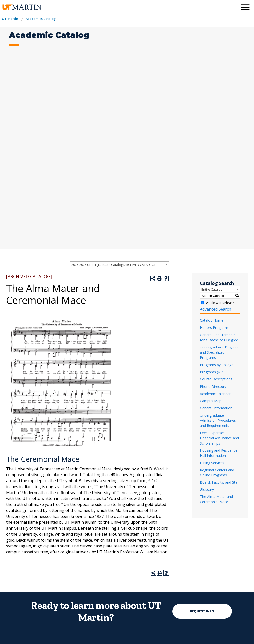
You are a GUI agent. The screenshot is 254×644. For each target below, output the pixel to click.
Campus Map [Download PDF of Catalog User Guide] (210, 400)
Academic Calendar (215, 393)
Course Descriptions (216, 379)
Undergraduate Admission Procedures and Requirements (218, 420)
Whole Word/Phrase (220, 302)
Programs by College (216, 364)
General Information (216, 408)
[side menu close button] (245, 7)
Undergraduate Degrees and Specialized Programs (219, 352)
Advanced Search (215, 309)
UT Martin (10, 18)
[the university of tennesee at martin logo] (21, 7)
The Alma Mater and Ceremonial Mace (216, 499)
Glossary (207, 489)
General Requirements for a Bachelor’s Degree (219, 337)
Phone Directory (213, 386)
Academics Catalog (41, 18)
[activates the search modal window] (232, 7)
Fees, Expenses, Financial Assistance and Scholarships (219, 438)
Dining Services (212, 462)
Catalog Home (211, 320)
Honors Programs (214, 327)
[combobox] (119, 264)
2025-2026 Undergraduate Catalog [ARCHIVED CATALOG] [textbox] (113, 264)
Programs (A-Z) (212, 372)
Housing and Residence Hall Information (218, 453)
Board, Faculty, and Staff (220, 482)
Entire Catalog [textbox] (211, 289)
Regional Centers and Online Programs (217, 472)
